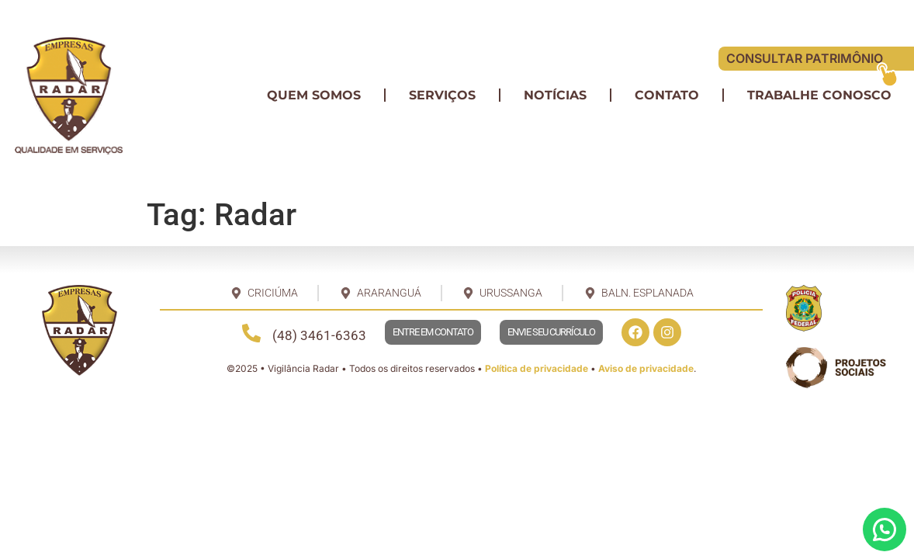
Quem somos (314, 95)
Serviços (442, 95)
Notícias (555, 95)
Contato (667, 95)
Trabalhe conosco (819, 95)
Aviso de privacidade (646, 368)
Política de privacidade (536, 368)
